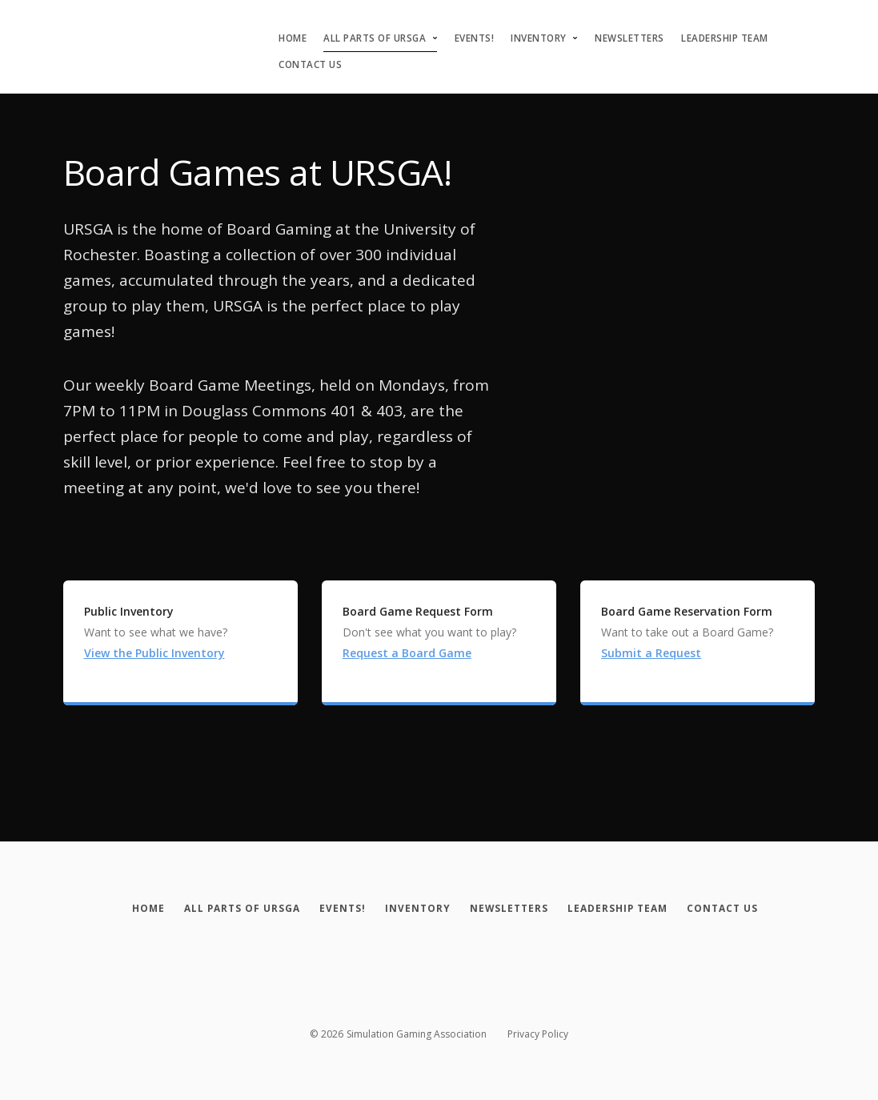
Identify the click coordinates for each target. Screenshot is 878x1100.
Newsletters (629, 38)
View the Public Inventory (154, 652)
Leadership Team (724, 38)
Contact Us (310, 64)
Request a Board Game (407, 652)
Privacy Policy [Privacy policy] (537, 1034)
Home (293, 38)
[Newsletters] (513, 908)
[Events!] (338, 908)
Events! (475, 38)
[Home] (135, 908)
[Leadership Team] (626, 908)
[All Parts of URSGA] (233, 908)
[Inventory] (417, 908)
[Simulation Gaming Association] (71, 32)
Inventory (539, 38)
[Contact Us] (735, 908)
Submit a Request (651, 652)
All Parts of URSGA (374, 38)
